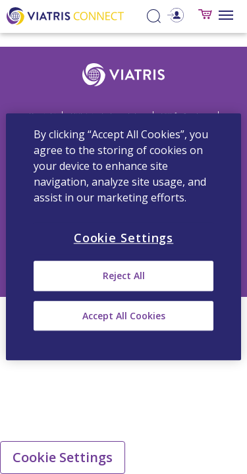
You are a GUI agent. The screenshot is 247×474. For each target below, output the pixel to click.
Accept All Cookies (123, 315)
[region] (123, 236)
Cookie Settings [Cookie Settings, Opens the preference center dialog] (124, 238)
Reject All (124, 276)
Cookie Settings (63, 457)
